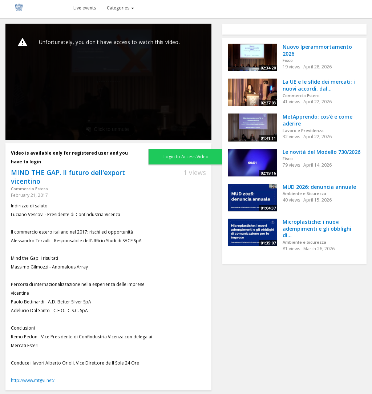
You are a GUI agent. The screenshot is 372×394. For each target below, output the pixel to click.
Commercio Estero (29, 188)
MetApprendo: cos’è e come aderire (317, 120)
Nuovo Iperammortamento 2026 (317, 50)
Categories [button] (120, 8)
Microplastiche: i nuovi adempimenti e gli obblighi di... (317, 228)
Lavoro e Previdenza (303, 130)
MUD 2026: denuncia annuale (319, 186)
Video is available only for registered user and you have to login (69, 157)
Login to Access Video (186, 157)
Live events (84, 8)
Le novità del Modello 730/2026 (321, 151)
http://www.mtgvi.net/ (32, 380)
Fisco (288, 60)
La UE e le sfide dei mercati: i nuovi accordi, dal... (319, 85)
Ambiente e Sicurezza (304, 193)
